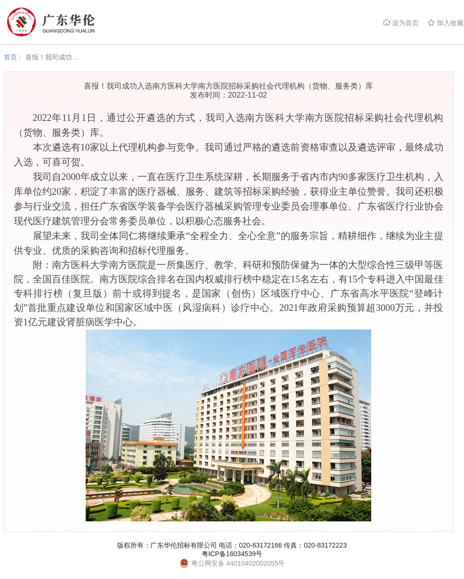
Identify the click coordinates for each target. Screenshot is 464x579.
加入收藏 (445, 23)
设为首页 (401, 23)
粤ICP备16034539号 (232, 554)
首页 (10, 57)
